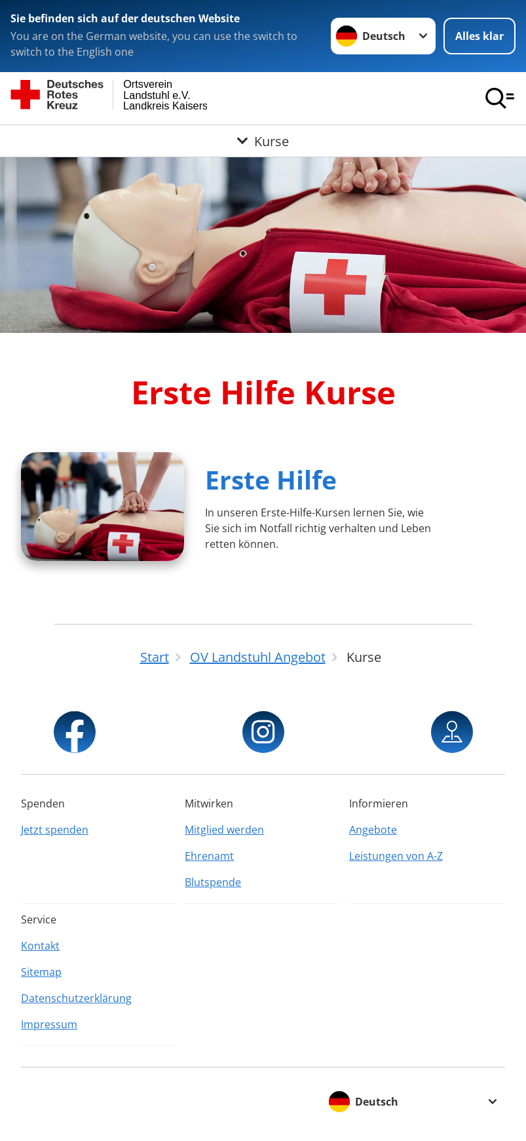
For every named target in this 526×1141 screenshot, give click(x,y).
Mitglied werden (224, 829)
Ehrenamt (209, 856)
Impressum (49, 1024)
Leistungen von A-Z (396, 856)
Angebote (373, 829)
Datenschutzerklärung (76, 998)
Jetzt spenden (54, 829)
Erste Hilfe (271, 479)
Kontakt (40, 945)
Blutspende (213, 882)
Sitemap (41, 972)
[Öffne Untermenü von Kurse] (263, 141)
